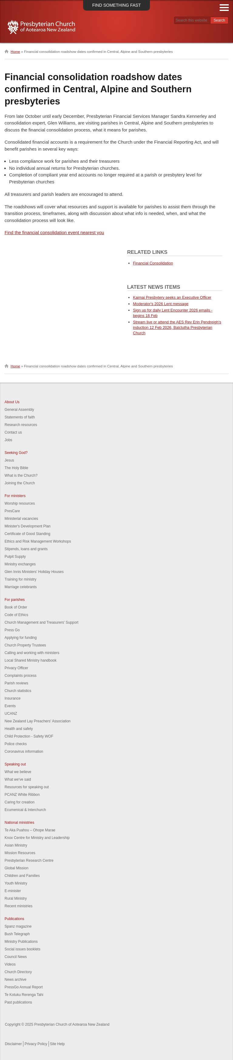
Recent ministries (18, 906)
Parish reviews (16, 683)
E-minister (13, 891)
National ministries (19, 822)
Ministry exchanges (20, 564)
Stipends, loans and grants (26, 549)
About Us (12, 402)
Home (15, 51)
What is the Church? (21, 475)
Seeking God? (16, 453)
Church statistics (18, 691)
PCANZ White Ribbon (22, 794)
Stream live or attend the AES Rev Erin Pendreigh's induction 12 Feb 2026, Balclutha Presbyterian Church (177, 327)
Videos (10, 964)
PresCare (12, 511)
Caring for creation (20, 802)
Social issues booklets (22, 949)
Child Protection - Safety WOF (29, 736)
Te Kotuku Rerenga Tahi (24, 995)
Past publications (18, 1002)
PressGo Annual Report (24, 987)
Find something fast (116, 5)
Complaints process (20, 675)
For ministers (15, 496)
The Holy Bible (16, 468)
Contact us (13, 432)
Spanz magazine (18, 926)
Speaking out (15, 764)
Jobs (8, 440)
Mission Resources (20, 853)
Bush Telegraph (17, 934)
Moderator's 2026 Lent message (160, 304)
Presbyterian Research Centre (29, 860)
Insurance (13, 698)
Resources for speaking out (27, 787)
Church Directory (18, 972)
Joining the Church (20, 483)
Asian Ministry (16, 845)
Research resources (21, 425)
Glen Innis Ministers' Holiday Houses (34, 572)
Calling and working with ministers (32, 653)
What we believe (18, 772)
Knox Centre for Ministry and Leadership (37, 838)
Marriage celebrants (21, 587)
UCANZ (11, 713)
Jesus (9, 460)
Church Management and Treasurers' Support (41, 622)
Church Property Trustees (25, 645)
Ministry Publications (21, 941)
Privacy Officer (16, 668)
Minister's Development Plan (28, 526)
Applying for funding (21, 638)
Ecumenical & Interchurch (25, 810)
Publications (14, 919)
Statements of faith (20, 417)
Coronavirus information (24, 751)
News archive (15, 979)
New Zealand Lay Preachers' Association (37, 721)
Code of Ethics (16, 615)
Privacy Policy (36, 1044)
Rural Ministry (16, 898)
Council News (16, 957)
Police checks (16, 744)
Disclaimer (13, 1044)
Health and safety (19, 729)
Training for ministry (20, 579)
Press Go (12, 630)
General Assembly (19, 409)
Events (10, 706)
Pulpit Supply (15, 556)
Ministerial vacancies (21, 518)
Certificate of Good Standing (27, 534)
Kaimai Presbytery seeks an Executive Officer (172, 297)
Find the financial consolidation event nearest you (54, 232)
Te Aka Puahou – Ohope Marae (30, 830)
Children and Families (22, 876)
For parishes (15, 600)
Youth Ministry (16, 883)
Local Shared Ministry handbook (30, 660)
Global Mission (17, 868)
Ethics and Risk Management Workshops (38, 541)
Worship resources (20, 503)
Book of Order (16, 607)
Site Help (57, 1044)
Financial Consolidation (153, 263)
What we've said (18, 779)
